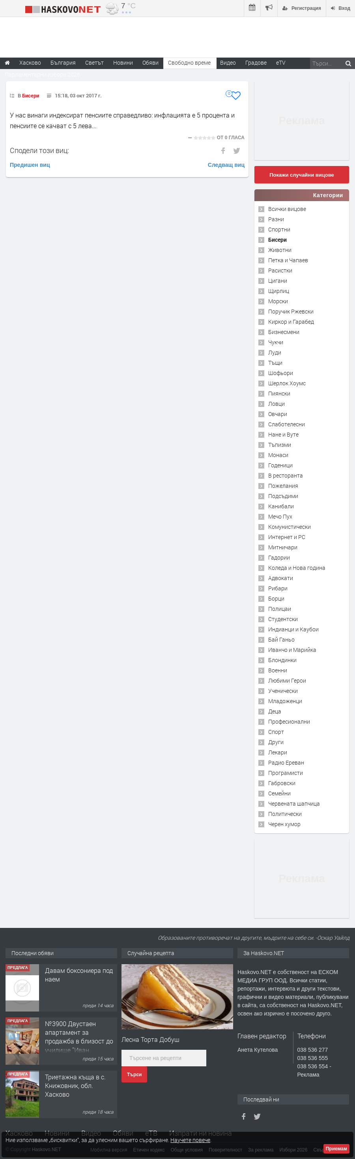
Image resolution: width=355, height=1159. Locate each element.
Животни (279, 250)
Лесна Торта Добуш (150, 1039)
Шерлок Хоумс (287, 383)
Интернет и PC (286, 537)
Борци (276, 598)
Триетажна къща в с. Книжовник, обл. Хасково (75, 1086)
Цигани (277, 280)
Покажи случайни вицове (301, 175)
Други (276, 742)
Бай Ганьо (281, 639)
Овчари (277, 414)
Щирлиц (278, 291)
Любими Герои (287, 680)
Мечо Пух (280, 516)
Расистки (280, 270)
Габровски (281, 783)
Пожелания (283, 485)
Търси (134, 1074)
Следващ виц (226, 165)
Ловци (276, 403)
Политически (285, 813)
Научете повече (190, 1140)
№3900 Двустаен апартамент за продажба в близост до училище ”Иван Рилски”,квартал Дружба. (79, 1045)
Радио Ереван (286, 762)
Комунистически (289, 526)
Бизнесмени (283, 332)
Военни (277, 670)
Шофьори (280, 373)
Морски (278, 301)
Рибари (278, 588)
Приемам (336, 1149)
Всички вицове (287, 209)
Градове (256, 62)
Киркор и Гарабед (291, 321)
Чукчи (275, 342)
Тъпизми (279, 444)
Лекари (277, 752)
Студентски (283, 619)
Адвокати (280, 578)
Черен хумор (284, 824)
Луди (274, 352)
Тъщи (275, 362)
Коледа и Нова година (296, 567)
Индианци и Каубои (293, 629)
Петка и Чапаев (288, 260)
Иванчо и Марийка (292, 649)
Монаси (278, 455)
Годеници (280, 465)
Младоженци (285, 701)
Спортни (279, 229)
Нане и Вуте (283, 434)
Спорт (276, 731)
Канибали (281, 506)
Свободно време (189, 62)
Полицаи (279, 608)
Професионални (289, 721)
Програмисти (285, 772)
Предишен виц (30, 165)
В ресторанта (285, 475)
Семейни (279, 793)
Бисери (30, 95)
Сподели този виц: (39, 150)
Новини (123, 62)
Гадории (279, 557)
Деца (274, 711)
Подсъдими (283, 496)
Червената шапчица (294, 803)
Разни (276, 219)
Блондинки (282, 660)
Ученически (283, 690)
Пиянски (279, 393)
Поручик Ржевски (291, 311)
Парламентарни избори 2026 (42, 74)
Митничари (282, 547)
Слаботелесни (286, 424)
